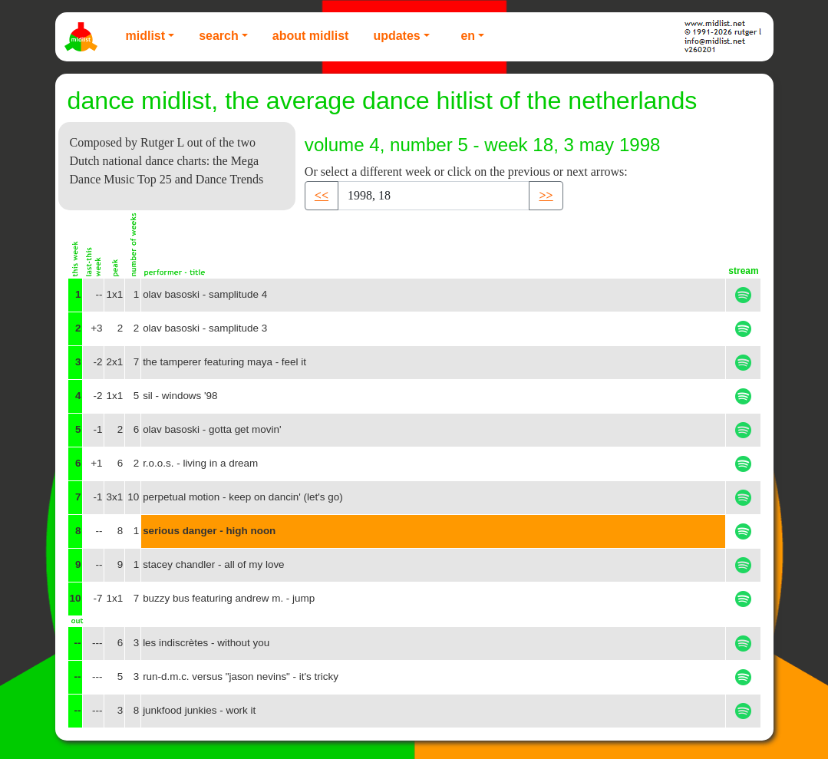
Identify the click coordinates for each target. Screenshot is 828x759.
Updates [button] (396, 35)
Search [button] (219, 35)
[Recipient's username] (433, 195)
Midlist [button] (146, 35)
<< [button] (321, 195)
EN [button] (467, 35)
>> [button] (546, 195)
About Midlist (310, 35)
